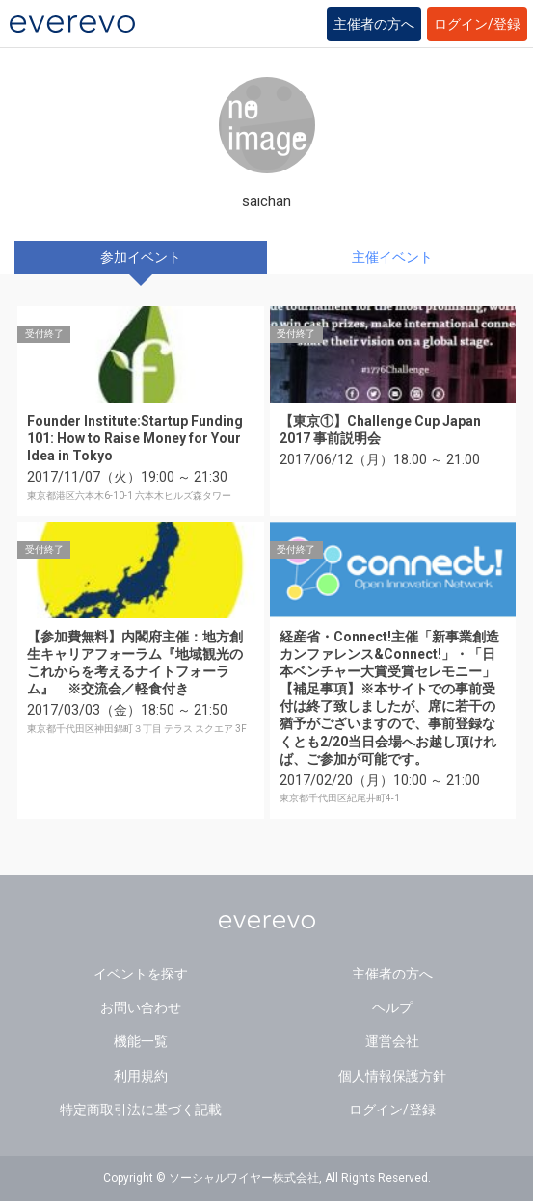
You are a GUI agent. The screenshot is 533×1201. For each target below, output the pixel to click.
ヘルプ (392, 1007)
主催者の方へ (373, 24)
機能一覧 (141, 1041)
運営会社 (392, 1041)
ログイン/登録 (477, 24)
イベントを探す (140, 973)
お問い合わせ (140, 1007)
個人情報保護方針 (392, 1076)
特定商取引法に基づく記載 (141, 1109)
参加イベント (140, 257)
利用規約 (141, 1076)
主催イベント (392, 257)
